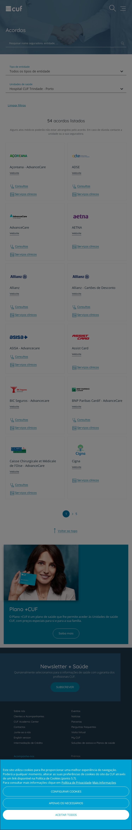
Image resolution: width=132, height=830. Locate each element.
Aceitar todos (66, 815)
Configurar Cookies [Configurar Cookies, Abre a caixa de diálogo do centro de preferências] (66, 791)
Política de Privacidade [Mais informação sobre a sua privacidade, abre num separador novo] (76, 783)
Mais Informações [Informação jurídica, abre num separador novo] (104, 783)
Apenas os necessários (66, 803)
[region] (66, 794)
